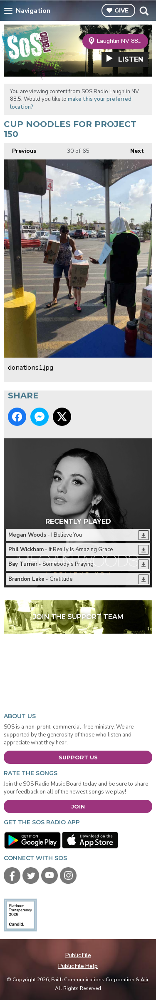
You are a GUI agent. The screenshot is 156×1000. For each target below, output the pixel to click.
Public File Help (78, 966)
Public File (78, 955)
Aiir (145, 979)
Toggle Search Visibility (144, 11)
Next (133, 149)
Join (78, 806)
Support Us (78, 757)
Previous (20, 149)
